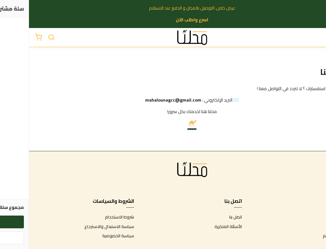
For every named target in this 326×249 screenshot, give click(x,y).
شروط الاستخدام (90, 217)
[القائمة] (316, 37)
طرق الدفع (311, 227)
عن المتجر (313, 217)
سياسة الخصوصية (89, 236)
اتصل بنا (206, 217)
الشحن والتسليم (307, 236)
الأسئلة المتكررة (199, 227)
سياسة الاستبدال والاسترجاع (80, 227)
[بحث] (22, 37)
